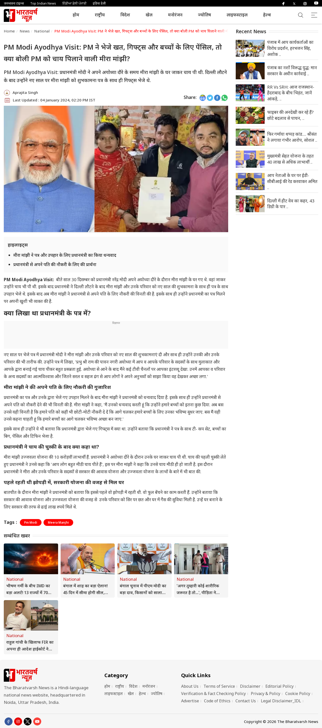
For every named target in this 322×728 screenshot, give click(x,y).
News (25, 30)
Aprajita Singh (25, 92)
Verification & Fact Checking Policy (213, 693)
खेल (149, 15)
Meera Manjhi (58, 522)
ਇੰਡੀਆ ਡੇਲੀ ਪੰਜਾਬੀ (74, 3)
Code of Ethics (217, 701)
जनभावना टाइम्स (14, 3)
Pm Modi (30, 522)
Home (9, 30)
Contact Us (245, 701)
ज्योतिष (204, 15)
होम (76, 15)
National (42, 30)
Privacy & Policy (265, 693)
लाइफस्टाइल (237, 15)
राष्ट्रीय (100, 15)
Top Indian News (43, 3)
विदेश (125, 15)
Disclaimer (250, 686)
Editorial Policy (279, 686)
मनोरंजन (175, 15)
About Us (189, 686)
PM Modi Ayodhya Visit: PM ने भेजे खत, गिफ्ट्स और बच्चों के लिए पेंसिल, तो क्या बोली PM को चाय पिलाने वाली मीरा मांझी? (148, 30)
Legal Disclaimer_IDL (281, 701)
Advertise (190, 701)
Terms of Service (219, 686)
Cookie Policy (297, 693)
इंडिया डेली (99, 3)
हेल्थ (267, 15)
